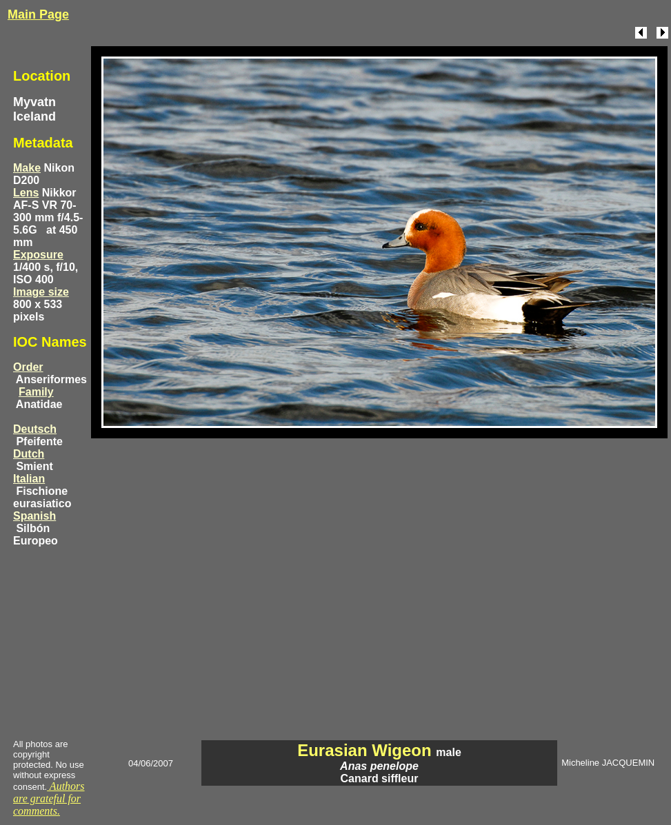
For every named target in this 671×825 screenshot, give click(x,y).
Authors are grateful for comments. (49, 798)
